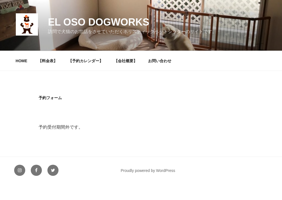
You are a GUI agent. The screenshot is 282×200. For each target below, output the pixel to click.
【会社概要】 (125, 61)
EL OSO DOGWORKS (98, 22)
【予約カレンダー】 (85, 61)
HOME (21, 61)
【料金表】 (47, 61)
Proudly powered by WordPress (148, 170)
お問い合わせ (159, 61)
